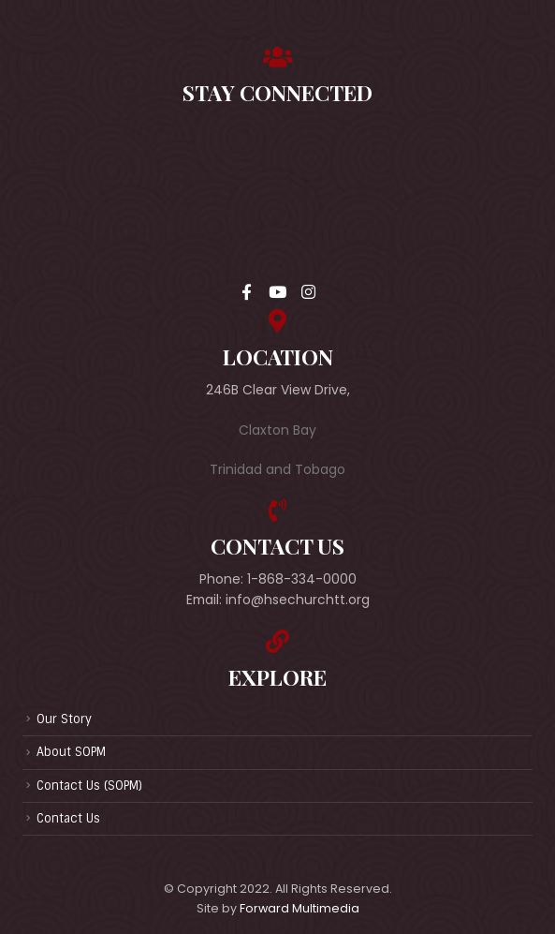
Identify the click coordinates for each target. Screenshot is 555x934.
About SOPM (71, 752)
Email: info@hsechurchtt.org (278, 599)
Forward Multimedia (299, 908)
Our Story (64, 719)
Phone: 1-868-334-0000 (278, 579)
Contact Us (68, 818)
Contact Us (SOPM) (89, 785)
